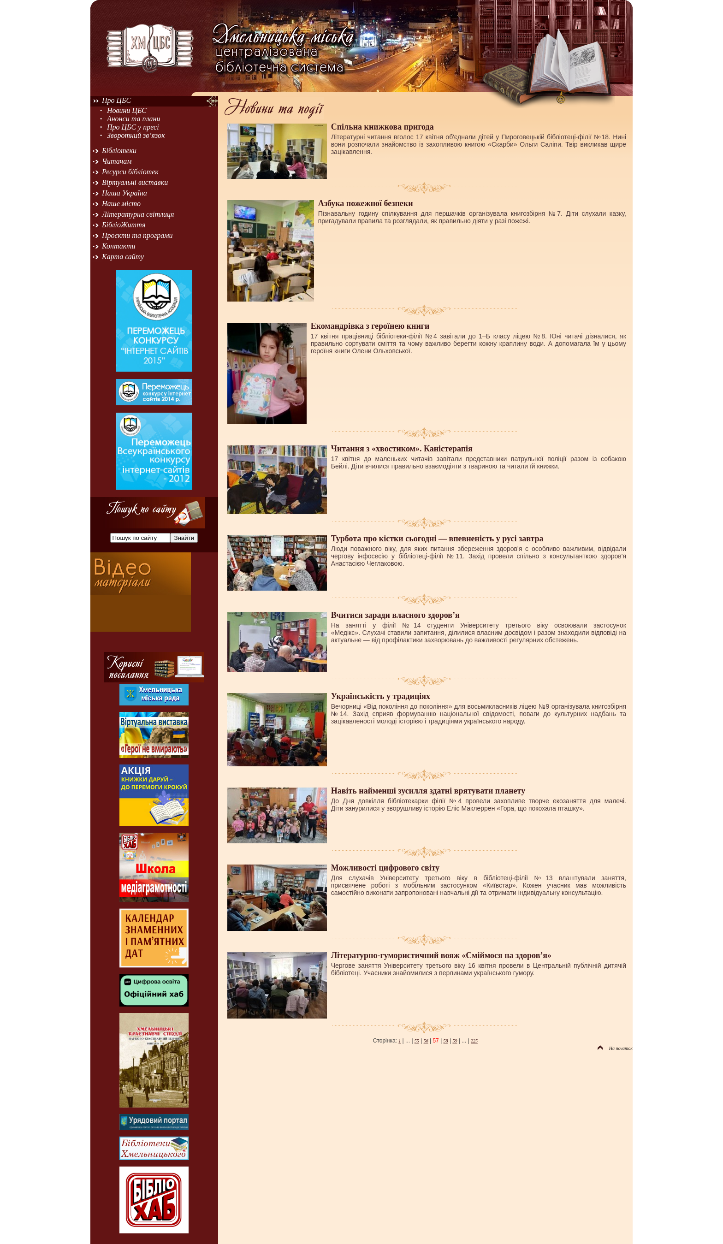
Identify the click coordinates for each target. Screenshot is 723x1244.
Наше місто (121, 203)
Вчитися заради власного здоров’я (395, 615)
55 (417, 1040)
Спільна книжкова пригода (382, 126)
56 (426, 1040)
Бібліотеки (119, 150)
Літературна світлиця (138, 214)
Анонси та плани (133, 119)
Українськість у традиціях (380, 696)
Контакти (119, 246)
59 (454, 1040)
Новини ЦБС (127, 110)
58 (446, 1040)
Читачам (116, 161)
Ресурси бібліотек (130, 172)
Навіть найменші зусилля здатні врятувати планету (428, 790)
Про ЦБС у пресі (133, 127)
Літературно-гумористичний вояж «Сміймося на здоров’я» (441, 955)
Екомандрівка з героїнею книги (370, 326)
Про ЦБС (116, 100)
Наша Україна (124, 193)
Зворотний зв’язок (136, 135)
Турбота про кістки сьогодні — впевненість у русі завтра (437, 538)
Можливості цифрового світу (385, 867)
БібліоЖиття (123, 225)
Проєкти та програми (137, 235)
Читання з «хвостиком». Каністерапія (402, 448)
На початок (615, 1048)
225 (474, 1040)
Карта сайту (123, 257)
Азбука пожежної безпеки (365, 203)
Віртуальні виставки (135, 182)
